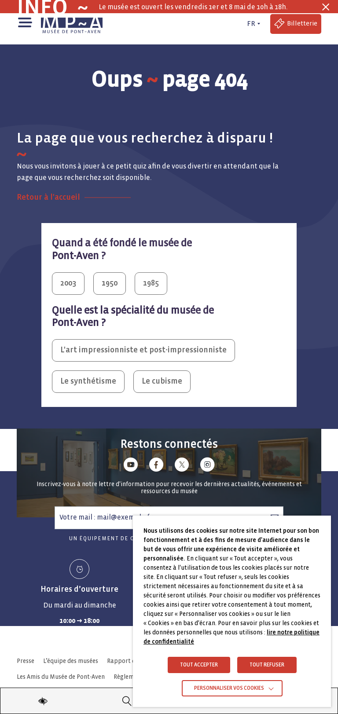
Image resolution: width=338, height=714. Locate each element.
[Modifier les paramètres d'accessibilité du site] (42, 701)
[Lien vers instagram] (207, 466)
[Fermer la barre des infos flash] (325, 7)
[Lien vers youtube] (131, 466)
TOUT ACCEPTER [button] (199, 665)
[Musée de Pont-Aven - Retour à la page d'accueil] (72, 23)
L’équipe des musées (70, 661)
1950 (110, 283)
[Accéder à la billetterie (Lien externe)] (295, 24)
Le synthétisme (88, 381)
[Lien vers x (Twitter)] (182, 466)
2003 (68, 283)
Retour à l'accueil (48, 197)
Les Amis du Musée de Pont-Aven (61, 677)
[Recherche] (127, 701)
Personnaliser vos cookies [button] (229, 688)
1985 (151, 283)
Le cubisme (162, 381)
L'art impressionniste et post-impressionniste (143, 350)
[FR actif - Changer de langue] (252, 24)
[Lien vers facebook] (156, 466)
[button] (24, 21)
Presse (25, 661)
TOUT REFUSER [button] (267, 665)
